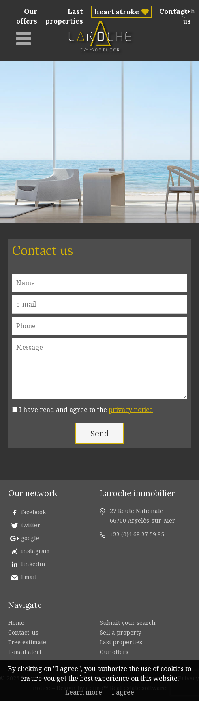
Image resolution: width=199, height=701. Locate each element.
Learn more (83, 692)
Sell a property (120, 632)
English (184, 11)
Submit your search (128, 622)
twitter (30, 525)
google (30, 538)
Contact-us (23, 632)
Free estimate (27, 642)
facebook (33, 512)
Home (16, 622)
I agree (123, 692)
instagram (35, 551)
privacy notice (131, 409)
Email (29, 577)
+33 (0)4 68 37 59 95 (136, 534)
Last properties (64, 16)
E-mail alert (24, 652)
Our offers (26, 16)
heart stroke (116, 11)
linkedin (33, 564)
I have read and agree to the (86, 409)
